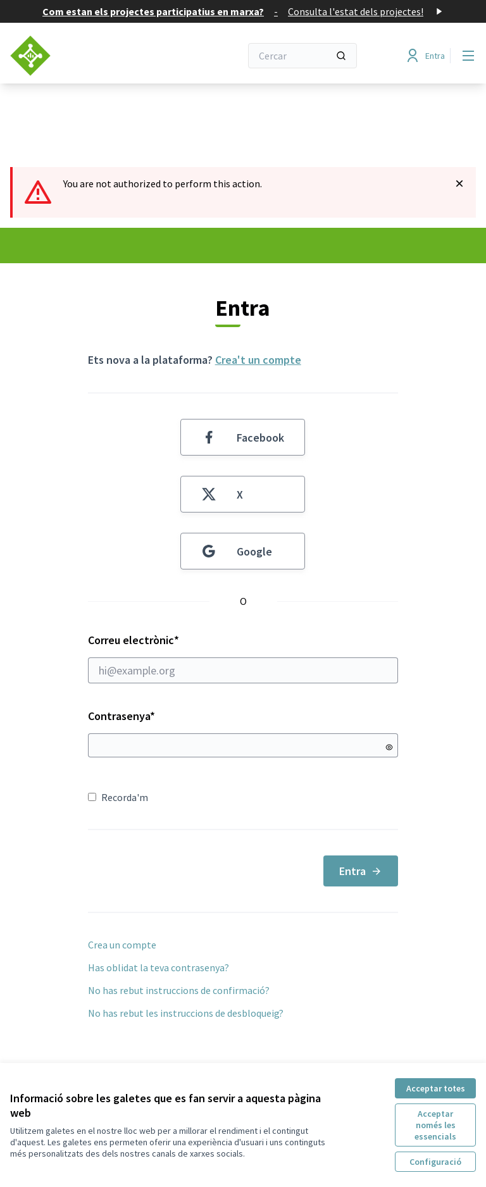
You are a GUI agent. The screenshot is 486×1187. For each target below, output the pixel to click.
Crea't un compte (258, 359)
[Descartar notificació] (459, 183)
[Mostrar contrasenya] (389, 747)
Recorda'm (118, 797)
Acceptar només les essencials (435, 1125)
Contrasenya (121, 716)
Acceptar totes (435, 1088)
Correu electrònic (243, 658)
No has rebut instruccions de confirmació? (179, 990)
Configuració (435, 1161)
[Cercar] (302, 56)
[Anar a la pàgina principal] (94, 55)
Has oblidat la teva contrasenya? (158, 967)
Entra (360, 871)
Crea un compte (122, 944)
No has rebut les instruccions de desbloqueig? (186, 1013)
